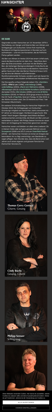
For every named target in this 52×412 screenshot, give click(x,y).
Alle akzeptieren (26, 402)
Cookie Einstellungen (26, 408)
